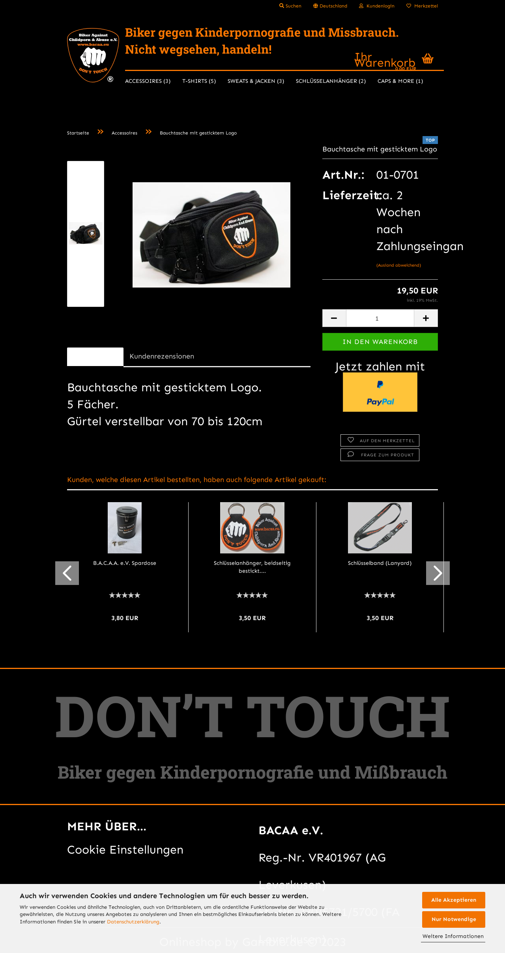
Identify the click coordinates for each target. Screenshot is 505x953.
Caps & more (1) (400, 81)
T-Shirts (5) (199, 81)
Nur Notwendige (454, 919)
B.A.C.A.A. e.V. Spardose (124, 563)
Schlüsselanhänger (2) (331, 81)
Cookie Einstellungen (125, 850)
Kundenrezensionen (161, 356)
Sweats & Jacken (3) (256, 81)
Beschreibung (95, 356)
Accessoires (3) (147, 81)
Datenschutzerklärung (133, 922)
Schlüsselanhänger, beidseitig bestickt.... (252, 567)
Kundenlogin (377, 6)
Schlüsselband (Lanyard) (379, 563)
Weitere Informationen (453, 936)
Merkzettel (422, 6)
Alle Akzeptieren (453, 900)
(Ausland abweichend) (398, 265)
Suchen (290, 6)
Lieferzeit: (343, 195)
